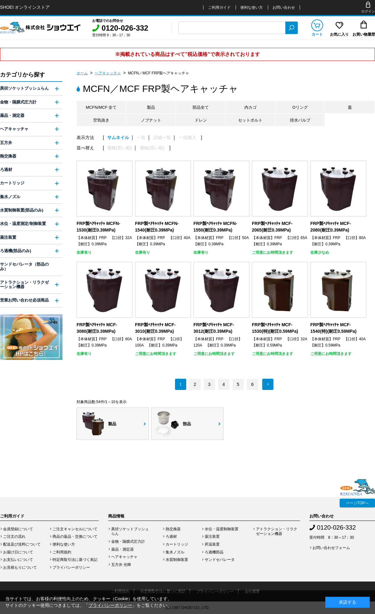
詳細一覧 (162, 137)
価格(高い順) (152, 148)
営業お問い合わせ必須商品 (24, 300)
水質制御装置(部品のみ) (21, 210)
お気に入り (339, 34)
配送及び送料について (22, 544)
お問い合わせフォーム (331, 548)
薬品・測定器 (12, 115)
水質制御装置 (177, 559)
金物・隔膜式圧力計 (18, 102)
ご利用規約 (61, 552)
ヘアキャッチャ (108, 73)
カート (317, 34)
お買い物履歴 (363, 34)
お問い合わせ (283, 7)
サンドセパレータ (220, 559)
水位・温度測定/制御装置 (23, 223)
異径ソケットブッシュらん (24, 88)
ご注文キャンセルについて (75, 529)
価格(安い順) (119, 148)
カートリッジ (12, 183)
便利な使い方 (251, 7)
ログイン (368, 11)
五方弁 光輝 (121, 564)
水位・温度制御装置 (221, 529)
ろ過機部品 (214, 552)
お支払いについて (18, 559)
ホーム (82, 73)
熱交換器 (8, 156)
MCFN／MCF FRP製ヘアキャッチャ (158, 73)
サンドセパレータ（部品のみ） (24, 266)
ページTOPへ (357, 503)
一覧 (141, 137)
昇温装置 (212, 544)
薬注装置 (8, 237)
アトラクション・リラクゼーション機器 (24, 284)
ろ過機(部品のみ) (15, 250)
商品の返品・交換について (75, 536)
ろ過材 (6, 169)
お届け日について (18, 552)
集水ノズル (10, 196)
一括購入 (187, 137)
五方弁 (6, 142)
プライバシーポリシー (71, 567)
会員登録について (18, 529)
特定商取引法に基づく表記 (75, 559)
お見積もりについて (20, 567)
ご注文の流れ (14, 536)
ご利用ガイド (219, 7)
